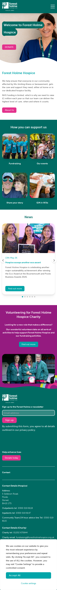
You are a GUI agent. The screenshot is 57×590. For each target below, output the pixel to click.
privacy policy (27, 429)
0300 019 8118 (25, 508)
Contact (6, 472)
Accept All (14, 575)
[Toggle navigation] (53, 7)
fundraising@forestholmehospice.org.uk (35, 537)
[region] (28, 564)
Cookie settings (28, 583)
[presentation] (25, 441)
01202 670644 (20, 532)
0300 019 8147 (23, 513)
